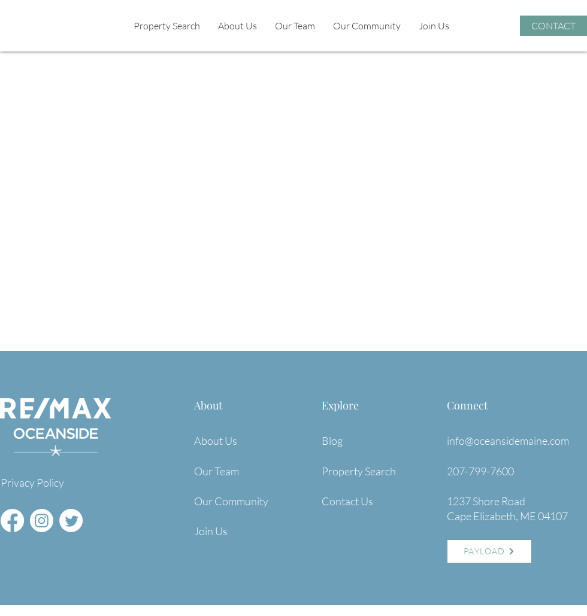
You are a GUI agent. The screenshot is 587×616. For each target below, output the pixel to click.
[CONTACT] (553, 26)
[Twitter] (71, 520)
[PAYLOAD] (489, 551)
